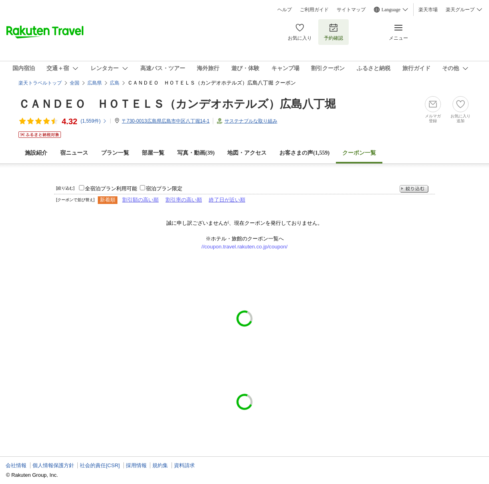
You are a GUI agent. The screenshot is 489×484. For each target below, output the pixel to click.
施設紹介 (36, 153)
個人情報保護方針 (53, 465)
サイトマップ (351, 9)
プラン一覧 (115, 153)
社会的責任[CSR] (100, 465)
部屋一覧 (153, 153)
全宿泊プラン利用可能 (111, 189)
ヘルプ (284, 9)
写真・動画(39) (195, 153)
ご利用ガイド (314, 9)
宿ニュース (74, 153)
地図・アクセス (247, 153)
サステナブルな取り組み (250, 121)
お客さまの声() (304, 153)
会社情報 (16, 465)
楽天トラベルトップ (40, 83)
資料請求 (184, 465)
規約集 (160, 465)
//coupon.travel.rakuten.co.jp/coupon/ (245, 247)
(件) (94, 121)
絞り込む (414, 189)
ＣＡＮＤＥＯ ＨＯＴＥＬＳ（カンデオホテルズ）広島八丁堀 (177, 104)
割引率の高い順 (184, 200)
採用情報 (136, 465)
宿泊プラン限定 (164, 189)
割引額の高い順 (140, 200)
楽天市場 (428, 9)
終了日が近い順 (227, 200)
